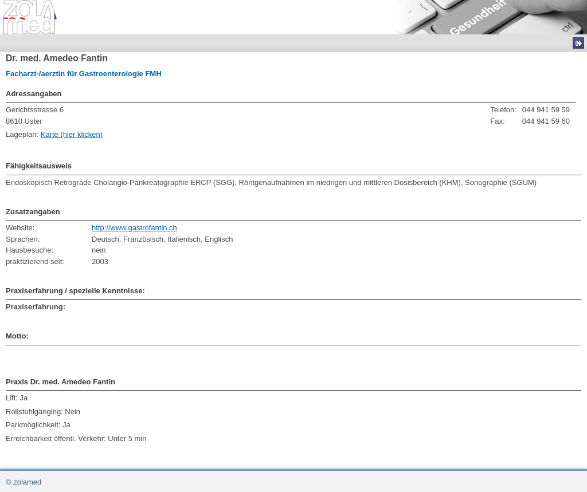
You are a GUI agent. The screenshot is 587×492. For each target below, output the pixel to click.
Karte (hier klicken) (72, 134)
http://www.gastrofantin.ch (134, 227)
